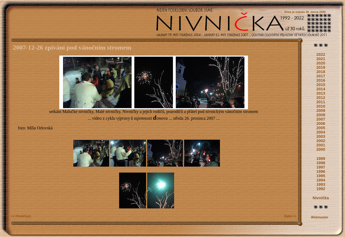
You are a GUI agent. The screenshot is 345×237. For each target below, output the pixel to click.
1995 (320, 176)
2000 (320, 149)
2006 (320, 123)
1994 (320, 180)
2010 (320, 106)
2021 (320, 59)
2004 (320, 132)
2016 (320, 80)
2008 (320, 115)
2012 (320, 97)
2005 (320, 128)
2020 (320, 63)
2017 (320, 76)
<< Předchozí (21, 216)
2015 (320, 85)
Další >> (290, 216)
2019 (320, 67)
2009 (320, 110)
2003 (320, 136)
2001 (320, 145)
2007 (320, 119)
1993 (320, 184)
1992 (320, 189)
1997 (320, 167)
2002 (320, 141)
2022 (320, 54)
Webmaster (319, 217)
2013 (320, 93)
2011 (320, 102)
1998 (320, 163)
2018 (320, 72)
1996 (320, 171)
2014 (320, 89)
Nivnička (321, 198)
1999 (320, 158)
